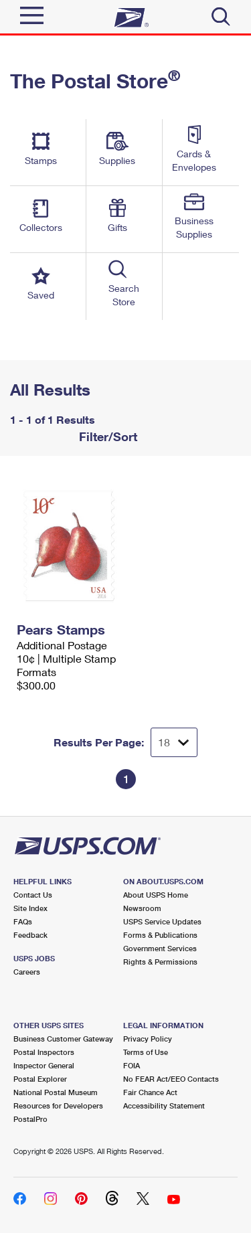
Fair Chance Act (150, 1092)
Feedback (30, 934)
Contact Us (32, 894)
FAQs (22, 921)
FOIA (131, 1065)
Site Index (30, 908)
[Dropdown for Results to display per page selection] (174, 742)
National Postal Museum (55, 1092)
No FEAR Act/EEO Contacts (171, 1078)
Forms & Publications (160, 934)
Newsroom (142, 908)
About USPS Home (155, 894)
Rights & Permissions (160, 961)
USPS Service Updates (162, 921)
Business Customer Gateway (63, 1038)
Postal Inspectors (43, 1052)
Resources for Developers (58, 1105)
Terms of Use (145, 1052)
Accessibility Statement (164, 1105)
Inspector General (43, 1065)
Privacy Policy (147, 1038)
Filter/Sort (106, 436)
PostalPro (30, 1119)
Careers (26, 971)
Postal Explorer (40, 1078)
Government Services (160, 948)
